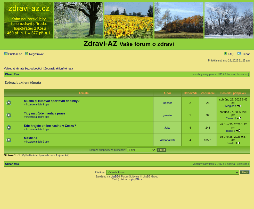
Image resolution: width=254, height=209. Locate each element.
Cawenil (231, 118)
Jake (167, 127)
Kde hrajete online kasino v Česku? (50, 126)
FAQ (229, 54)
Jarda (230, 143)
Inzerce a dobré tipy (37, 104)
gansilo (167, 115)
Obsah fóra (12, 74)
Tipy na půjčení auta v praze (44, 113)
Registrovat (34, 54)
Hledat (243, 54)
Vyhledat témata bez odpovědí (23, 68)
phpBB (114, 176)
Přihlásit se (13, 54)
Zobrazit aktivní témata (58, 68)
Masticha (30, 138)
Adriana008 (167, 140)
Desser (167, 102)
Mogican (230, 105)
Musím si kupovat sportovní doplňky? (51, 101)
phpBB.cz (136, 179)
